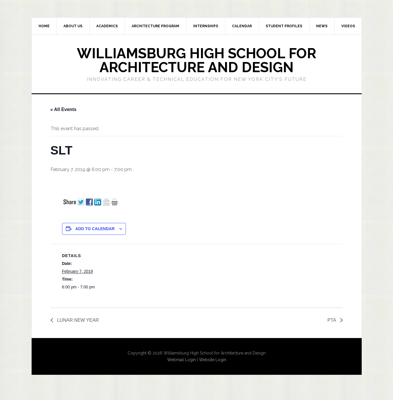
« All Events (63, 109)
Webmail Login (181, 359)
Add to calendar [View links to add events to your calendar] (95, 228)
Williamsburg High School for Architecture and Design (196, 60)
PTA (332, 320)
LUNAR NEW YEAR (77, 320)
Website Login (212, 359)
